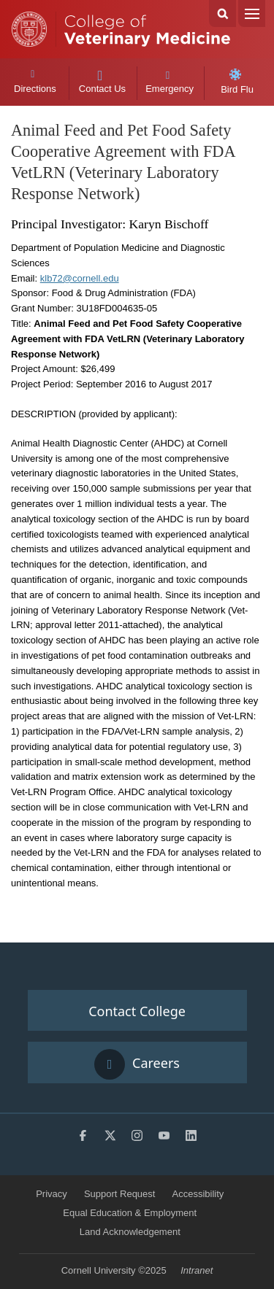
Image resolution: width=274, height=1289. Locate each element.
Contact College (137, 1011)
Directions (34, 81)
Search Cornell (222, 13)
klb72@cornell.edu (79, 278)
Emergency (169, 82)
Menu (251, 13)
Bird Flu (237, 82)
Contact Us (101, 82)
